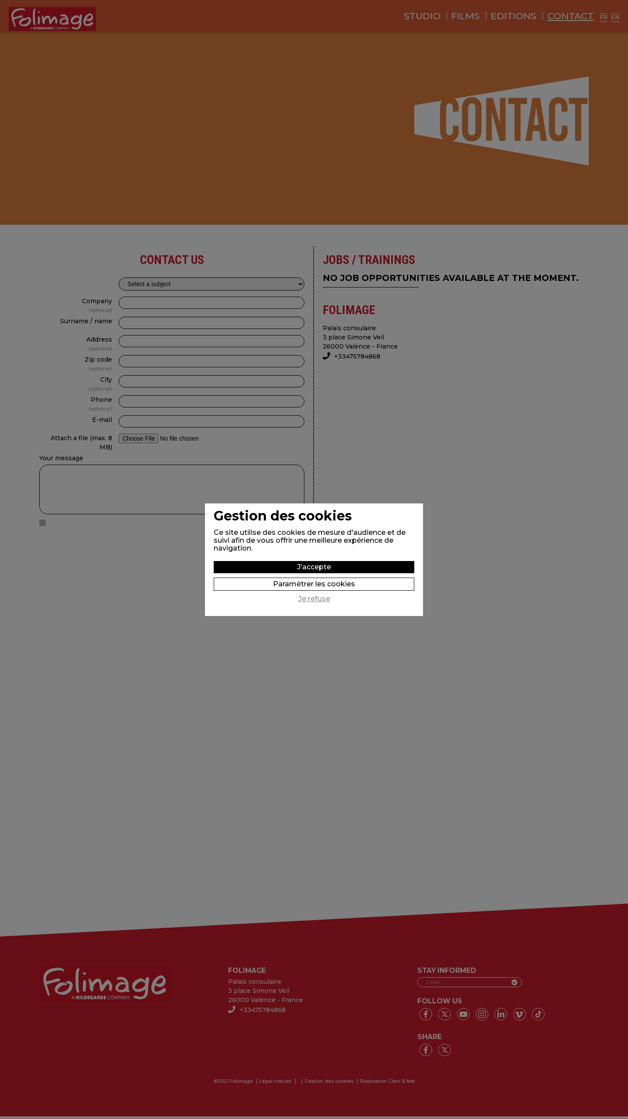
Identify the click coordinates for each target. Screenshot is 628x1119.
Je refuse (314, 599)
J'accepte (314, 567)
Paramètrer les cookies (314, 584)
